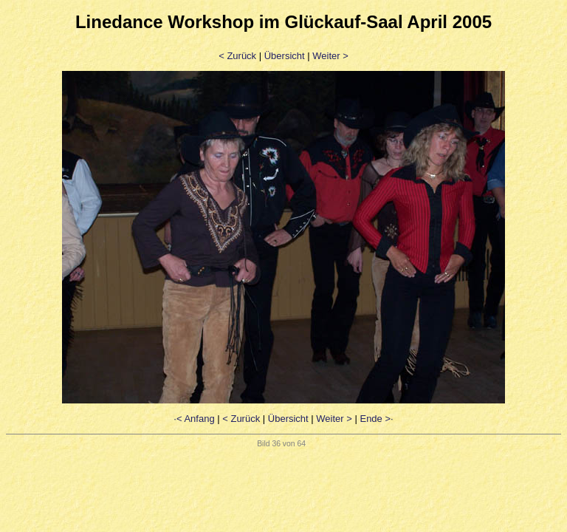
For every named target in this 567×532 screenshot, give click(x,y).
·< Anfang (193, 418)
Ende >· (376, 418)
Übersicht (284, 55)
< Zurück (237, 55)
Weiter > (330, 55)
